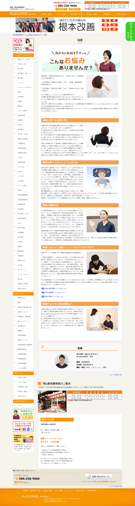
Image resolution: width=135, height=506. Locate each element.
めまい (20, 223)
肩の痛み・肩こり (23, 73)
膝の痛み (21, 78)
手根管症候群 (22, 153)
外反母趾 (21, 237)
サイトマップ (69, 490)
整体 (19, 302)
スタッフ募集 (58, 490)
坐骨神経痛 (21, 115)
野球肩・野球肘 (23, 284)
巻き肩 (20, 279)
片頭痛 (20, 242)
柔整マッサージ (23, 312)
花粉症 (20, 125)
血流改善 (21, 209)
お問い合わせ (122, 14)
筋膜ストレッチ (23, 340)
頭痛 (19, 92)
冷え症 (20, 157)
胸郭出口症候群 (23, 139)
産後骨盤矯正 (22, 148)
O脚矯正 (20, 120)
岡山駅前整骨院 (18, 13)
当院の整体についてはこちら (54, 296)
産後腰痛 (21, 232)
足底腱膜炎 (21, 143)
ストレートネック (23, 274)
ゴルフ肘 (21, 167)
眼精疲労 (21, 251)
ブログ (20, 405)
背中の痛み (21, 228)
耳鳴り (20, 190)
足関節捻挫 (21, 162)
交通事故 (106, 14)
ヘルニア (21, 82)
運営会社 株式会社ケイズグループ (53, 500)
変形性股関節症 (23, 199)
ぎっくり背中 (22, 185)
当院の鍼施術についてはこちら (55, 292)
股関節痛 (21, 129)
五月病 (20, 171)
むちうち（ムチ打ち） (25, 87)
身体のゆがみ (22, 288)
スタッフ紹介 (61, 14)
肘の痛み (21, 68)
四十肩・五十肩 (23, 134)
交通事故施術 (22, 354)
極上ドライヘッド (23, 321)
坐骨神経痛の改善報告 (25, 344)
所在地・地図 (92, 14)
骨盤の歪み (21, 260)
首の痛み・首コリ (23, 213)
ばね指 (20, 265)
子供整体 (21, 181)
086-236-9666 (29, 478)
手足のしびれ (22, 64)
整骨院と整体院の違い (25, 307)
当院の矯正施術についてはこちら (55, 288)
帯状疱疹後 (21, 204)
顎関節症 (21, 256)
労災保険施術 (22, 363)
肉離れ (20, 246)
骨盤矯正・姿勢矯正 (24, 316)
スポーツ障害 (22, 111)
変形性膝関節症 (23, 195)
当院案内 (25, 490)
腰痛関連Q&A (22, 349)
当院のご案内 (46, 14)
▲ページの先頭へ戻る (116, 375)
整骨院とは (21, 298)
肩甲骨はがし (22, 326)
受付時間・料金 (77, 14)
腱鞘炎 (20, 106)
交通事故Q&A (22, 359)
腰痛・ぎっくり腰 (23, 59)
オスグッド (21, 270)
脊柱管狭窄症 (22, 218)
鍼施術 (20, 330)
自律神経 (21, 97)
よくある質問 (22, 368)
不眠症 (20, 101)
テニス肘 (21, 176)
